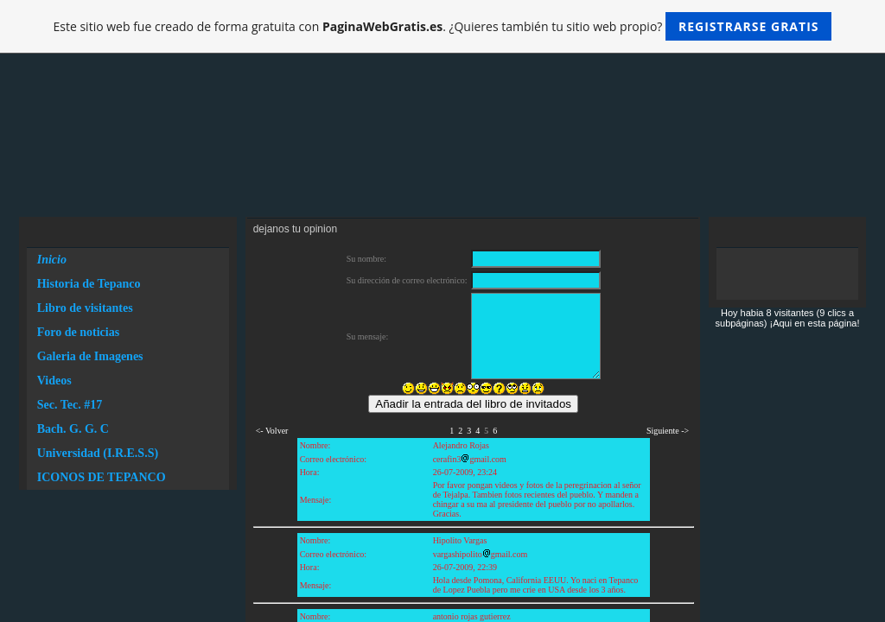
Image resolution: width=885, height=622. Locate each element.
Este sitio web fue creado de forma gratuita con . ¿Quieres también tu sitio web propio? (443, 26)
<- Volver (272, 430)
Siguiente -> (667, 430)
